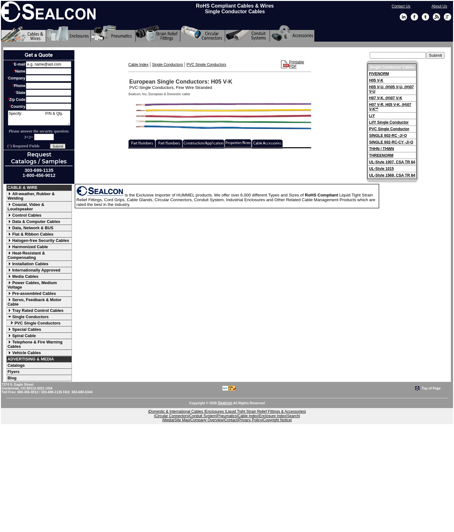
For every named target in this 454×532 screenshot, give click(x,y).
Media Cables (23, 276)
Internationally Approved (34, 270)
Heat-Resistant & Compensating (26, 255)
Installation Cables (28, 263)
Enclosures (215, 411)
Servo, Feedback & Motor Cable (34, 302)
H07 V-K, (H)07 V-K (385, 98)
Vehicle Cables (24, 352)
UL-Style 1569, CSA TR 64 (392, 175)
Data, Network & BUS (31, 227)
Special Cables (24, 329)
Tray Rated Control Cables (36, 310)
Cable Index (138, 64)
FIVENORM (379, 74)
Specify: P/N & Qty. (39, 118)
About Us (439, 6)
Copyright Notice (277, 420)
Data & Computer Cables (34, 221)
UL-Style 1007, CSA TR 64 (392, 162)
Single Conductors (28, 316)
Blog (12, 378)
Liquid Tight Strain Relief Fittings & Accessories (265, 411)
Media (168, 420)
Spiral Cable (22, 335)
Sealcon (225, 403)
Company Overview (207, 420)
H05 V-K (376, 80)
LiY (372, 116)
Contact (230, 420)
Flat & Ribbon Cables (31, 234)
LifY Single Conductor (389, 122)
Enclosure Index (272, 416)
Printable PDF (296, 64)
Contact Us (401, 6)
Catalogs (16, 365)
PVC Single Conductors (34, 323)
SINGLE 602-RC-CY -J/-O (391, 142)
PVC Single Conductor (389, 129)
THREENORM (381, 155)
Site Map (181, 420)
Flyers (14, 371)
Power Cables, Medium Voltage (32, 284)
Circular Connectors (171, 416)
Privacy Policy (250, 420)
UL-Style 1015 (381, 169)
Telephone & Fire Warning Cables (35, 344)
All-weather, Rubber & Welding (31, 196)
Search (293, 416)
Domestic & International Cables (176, 411)
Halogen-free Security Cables (38, 240)
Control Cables (24, 215)
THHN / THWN (381, 149)
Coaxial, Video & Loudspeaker (26, 206)
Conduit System (202, 416)
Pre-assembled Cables (32, 293)
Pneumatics (227, 416)
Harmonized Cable (28, 246)
